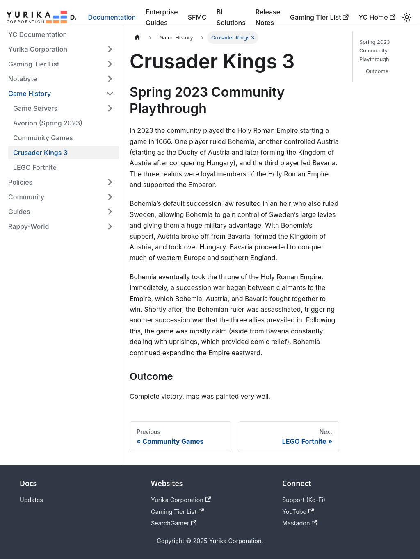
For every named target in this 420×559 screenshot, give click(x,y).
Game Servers (35, 108)
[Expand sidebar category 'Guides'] (110, 211)
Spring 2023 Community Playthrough (374, 50)
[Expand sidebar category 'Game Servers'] (110, 108)
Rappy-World (28, 226)
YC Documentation (37, 34)
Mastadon (299, 523)
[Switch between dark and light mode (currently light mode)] (406, 17)
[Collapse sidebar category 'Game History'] (110, 93)
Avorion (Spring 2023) (47, 123)
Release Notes (268, 17)
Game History (29, 93)
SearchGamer (173, 523)
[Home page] (137, 37)
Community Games (43, 138)
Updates (31, 499)
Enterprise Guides (162, 17)
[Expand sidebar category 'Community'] (110, 196)
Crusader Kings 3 (40, 152)
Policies (20, 182)
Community (26, 197)
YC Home (376, 17)
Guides (19, 212)
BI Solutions (231, 17)
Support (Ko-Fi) (303, 499)
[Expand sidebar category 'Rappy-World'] (110, 226)
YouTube (298, 511)
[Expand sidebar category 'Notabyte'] (110, 78)
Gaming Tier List (319, 17)
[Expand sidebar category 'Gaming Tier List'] (110, 64)
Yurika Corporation (37, 49)
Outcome (377, 71)
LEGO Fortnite (35, 167)
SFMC (197, 17)
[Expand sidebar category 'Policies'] (110, 182)
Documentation (112, 17)
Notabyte (22, 79)
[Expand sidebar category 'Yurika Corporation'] (110, 49)
